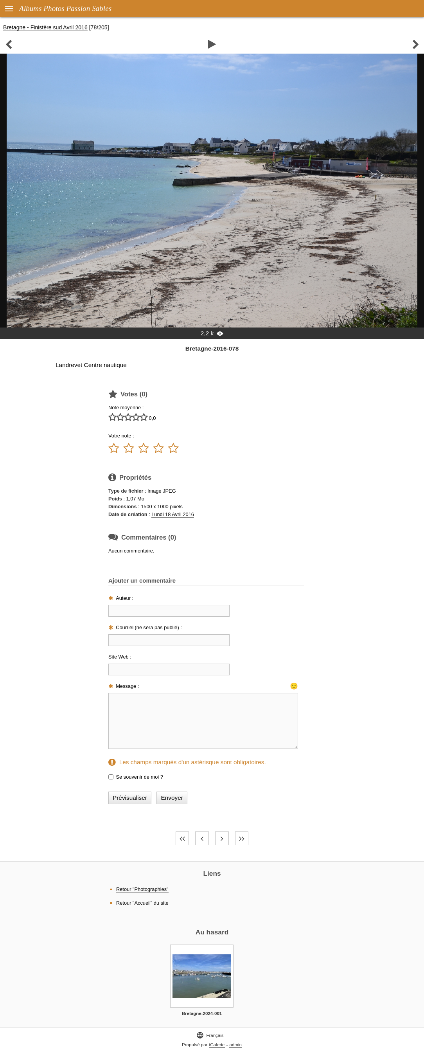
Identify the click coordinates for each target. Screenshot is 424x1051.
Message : (127, 686)
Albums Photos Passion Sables (65, 8)
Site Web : (119, 657)
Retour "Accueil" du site (142, 903)
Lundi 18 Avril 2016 (172, 514)
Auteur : (124, 598)
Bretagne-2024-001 (202, 1013)
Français (209, 1035)
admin (236, 1044)
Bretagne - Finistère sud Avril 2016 (45, 27)
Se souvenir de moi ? (139, 777)
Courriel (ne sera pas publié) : (149, 627)
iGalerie (217, 1044)
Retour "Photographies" (142, 889)
